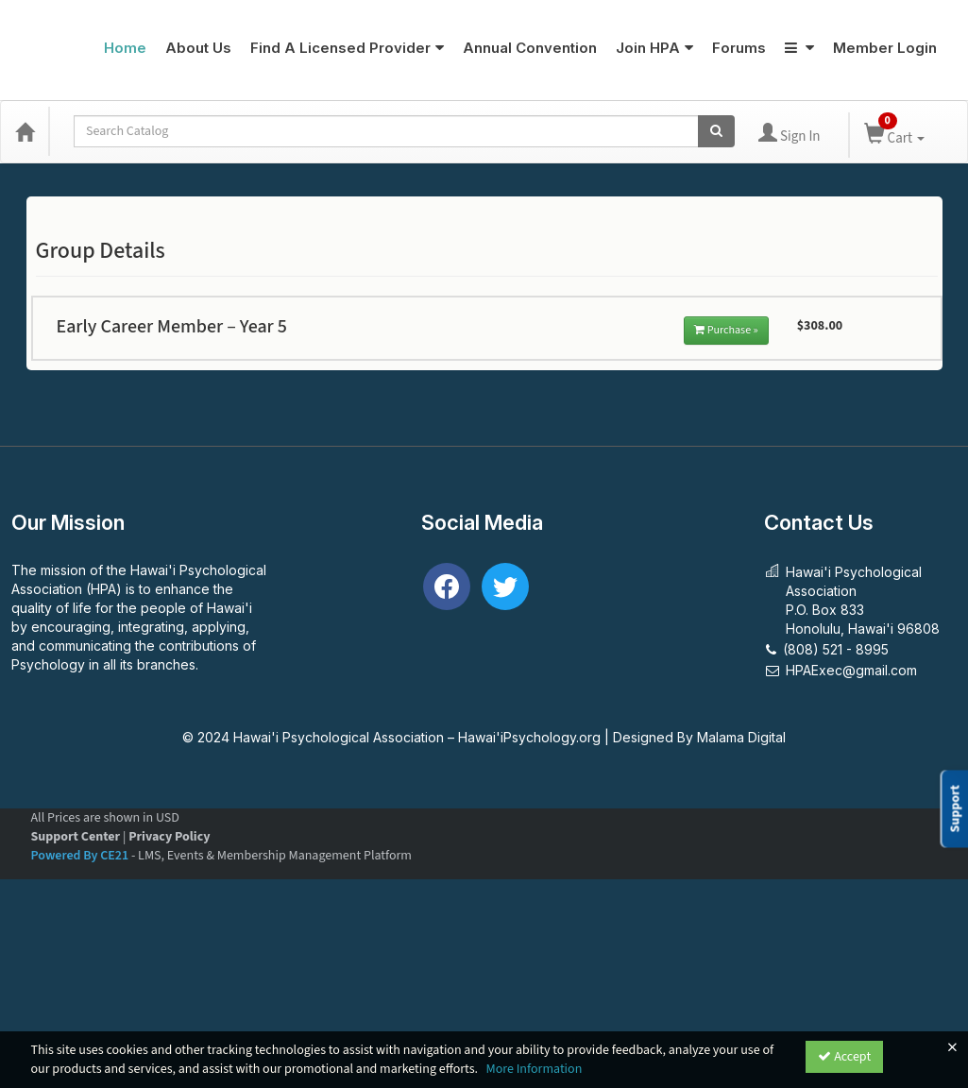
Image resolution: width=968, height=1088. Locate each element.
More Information (533, 1069)
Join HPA (654, 47)
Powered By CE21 (81, 855)
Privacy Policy (169, 836)
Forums (739, 48)
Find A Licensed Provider (347, 47)
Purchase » (726, 330)
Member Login (885, 48)
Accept (844, 1056)
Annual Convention (530, 48)
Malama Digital (741, 737)
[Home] (24, 131)
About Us (198, 48)
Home (125, 48)
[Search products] (716, 131)
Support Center (76, 836)
